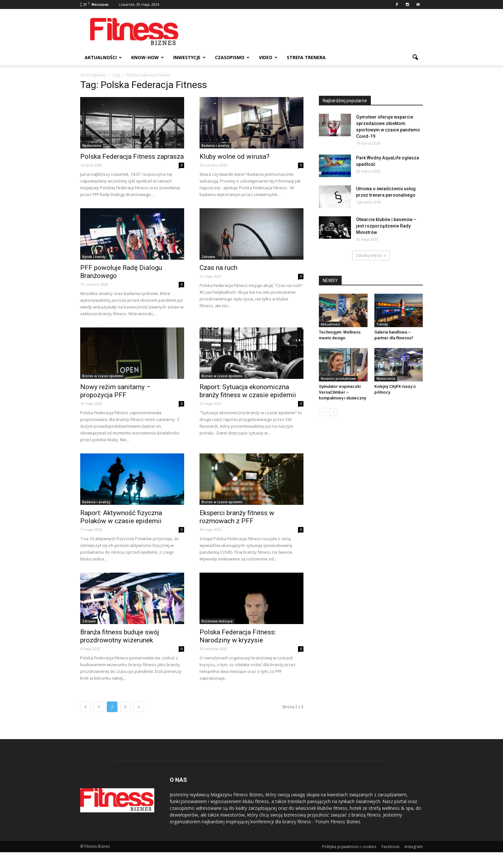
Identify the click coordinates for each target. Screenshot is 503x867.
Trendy (382, 324)
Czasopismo (232, 57)
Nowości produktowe (338, 378)
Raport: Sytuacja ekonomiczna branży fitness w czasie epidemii (248, 391)
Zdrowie (208, 257)
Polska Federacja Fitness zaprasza (132, 156)
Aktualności (103, 57)
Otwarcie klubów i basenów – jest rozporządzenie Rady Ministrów (386, 226)
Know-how (147, 57)
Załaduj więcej (371, 255)
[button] (415, 57)
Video (268, 57)
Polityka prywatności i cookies (349, 846)
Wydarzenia (91, 145)
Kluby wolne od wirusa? (234, 156)
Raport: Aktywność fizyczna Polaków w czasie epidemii (121, 517)
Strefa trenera (306, 57)
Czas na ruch (218, 268)
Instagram (414, 846)
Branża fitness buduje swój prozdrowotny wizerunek (119, 636)
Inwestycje (189, 57)
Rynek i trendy (94, 257)
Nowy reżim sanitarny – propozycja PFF (115, 391)
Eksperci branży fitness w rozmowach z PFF (237, 517)
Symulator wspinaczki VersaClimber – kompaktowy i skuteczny (342, 392)
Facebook (390, 846)
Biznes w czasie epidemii (102, 376)
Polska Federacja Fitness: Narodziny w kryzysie (238, 636)
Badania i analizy (215, 145)
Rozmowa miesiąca (217, 621)
